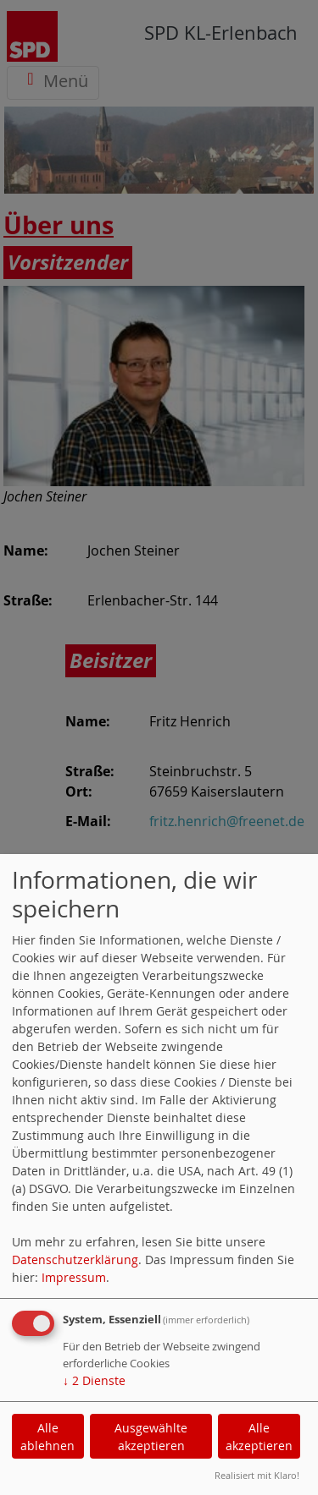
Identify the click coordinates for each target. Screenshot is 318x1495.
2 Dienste (94, 1380)
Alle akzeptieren (259, 1437)
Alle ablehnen (47, 1437)
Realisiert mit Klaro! (257, 1475)
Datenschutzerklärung (75, 1259)
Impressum (74, 1277)
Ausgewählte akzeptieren (150, 1437)
